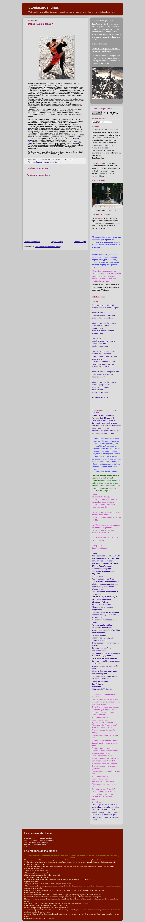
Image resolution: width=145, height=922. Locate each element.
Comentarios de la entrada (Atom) (48, 247)
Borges (39, 162)
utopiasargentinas (43, 7)
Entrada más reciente (32, 242)
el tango (46, 162)
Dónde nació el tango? (40, 24)
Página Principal (57, 242)
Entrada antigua (80, 242)
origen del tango (56, 162)
